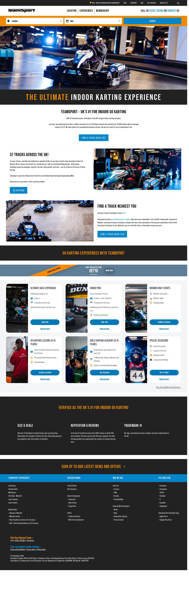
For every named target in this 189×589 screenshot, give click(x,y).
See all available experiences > (168, 387)
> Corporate (71, 499)
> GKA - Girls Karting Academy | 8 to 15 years (23, 523)
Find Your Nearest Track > (21, 537)
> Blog (115, 513)
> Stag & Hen (71, 506)
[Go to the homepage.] (21, 10)
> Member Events (14, 516)
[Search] (178, 3)
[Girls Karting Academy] (93, 359)
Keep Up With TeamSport (121, 506)
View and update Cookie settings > (25, 546)
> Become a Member (15, 513)
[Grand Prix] (93, 308)
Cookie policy (41, 549)
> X (160, 499)
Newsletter (164, 3)
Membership (12, 509)
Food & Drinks (72, 485)
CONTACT (171, 10)
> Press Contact (118, 520)
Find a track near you (94, 137)
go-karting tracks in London (120, 219)
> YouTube (162, 496)
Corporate (133, 3)
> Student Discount (73, 516)
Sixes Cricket (12, 502)
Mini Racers (12, 492)
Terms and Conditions (17, 549)
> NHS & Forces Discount (75, 520)
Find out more (45, 329)
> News (115, 509)
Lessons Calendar (45, 372)
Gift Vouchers (151, 3)
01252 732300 (156, 10)
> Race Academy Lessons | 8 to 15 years (21, 520)
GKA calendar (104, 372)
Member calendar (164, 322)
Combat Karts (13, 489)
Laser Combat (13, 499)
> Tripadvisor (163, 506)
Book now (45, 322)
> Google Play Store (165, 520)
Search (152, 21)
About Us (116, 485)
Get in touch (164, 372)
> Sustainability (118, 499)
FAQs (142, 3)
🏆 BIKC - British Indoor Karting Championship (104, 3)
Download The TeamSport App (169, 513)
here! (124, 213)
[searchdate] (96, 21)
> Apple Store (163, 516)
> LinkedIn (162, 502)
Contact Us (30, 540)
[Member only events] (153, 308)
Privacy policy (30, 549)
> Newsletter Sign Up (120, 516)
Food (125, 3)
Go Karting (18, 190)
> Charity (116, 496)
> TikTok (161, 492)
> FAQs (115, 492)
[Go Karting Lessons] (34, 359)
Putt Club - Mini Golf (15, 496)
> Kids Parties (72, 502)
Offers (69, 513)
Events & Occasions (73, 496)
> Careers (116, 489)
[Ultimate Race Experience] (34, 308)
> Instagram (163, 489)
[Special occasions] (153, 359)
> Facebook (162, 485)
